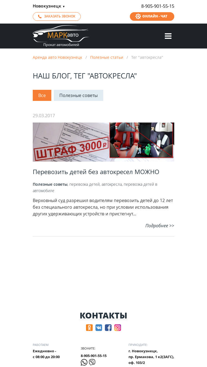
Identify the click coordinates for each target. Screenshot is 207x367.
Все (42, 95)
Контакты (103, 315)
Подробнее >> (159, 226)
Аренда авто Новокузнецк (57, 57)
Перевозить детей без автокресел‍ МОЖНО (96, 171)
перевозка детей (84, 184)
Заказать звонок (59, 16)
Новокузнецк (49, 6)
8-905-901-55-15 (157, 6)
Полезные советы (78, 95)
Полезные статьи (106, 57)
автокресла (112, 184)
